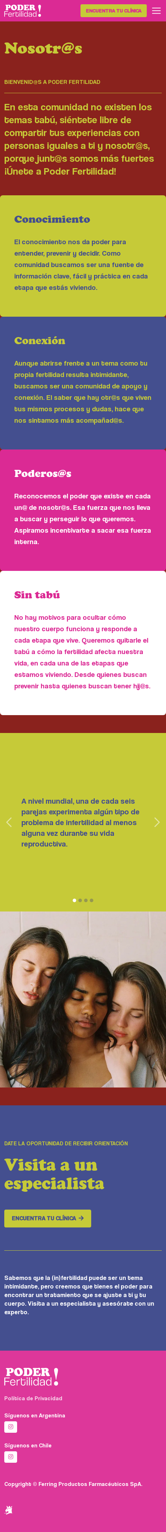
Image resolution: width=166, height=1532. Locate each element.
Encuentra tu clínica (113, 10)
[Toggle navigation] (156, 10)
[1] (74, 900)
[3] (86, 900)
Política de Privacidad (33, 1398)
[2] (80, 900)
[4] (91, 900)
